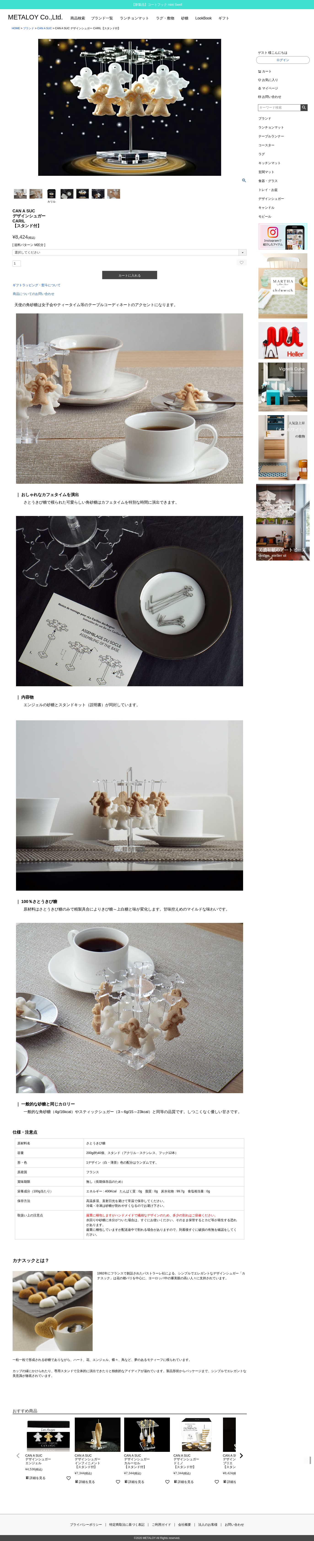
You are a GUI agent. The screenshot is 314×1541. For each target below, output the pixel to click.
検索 (304, 107)
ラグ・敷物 (165, 18)
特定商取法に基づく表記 (127, 1524)
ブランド (28, 28)
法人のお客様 (207, 1524)
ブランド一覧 (102, 18)
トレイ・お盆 (268, 190)
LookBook (203, 18)
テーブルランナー (271, 136)
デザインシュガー (271, 198)
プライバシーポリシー (86, 1524)
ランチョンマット (134, 18)
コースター (266, 145)
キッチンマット (269, 163)
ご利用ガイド (161, 1524)
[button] (18, 1456)
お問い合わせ (269, 97)
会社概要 (184, 1524)
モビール (264, 216)
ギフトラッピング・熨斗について (37, 285)
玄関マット (266, 172)
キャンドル (266, 207)
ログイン (282, 60)
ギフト (223, 18)
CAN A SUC (44, 28)
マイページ (268, 88)
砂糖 (184, 18)
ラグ (261, 154)
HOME (16, 28)
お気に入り (268, 80)
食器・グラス (268, 181)
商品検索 (77, 18)
